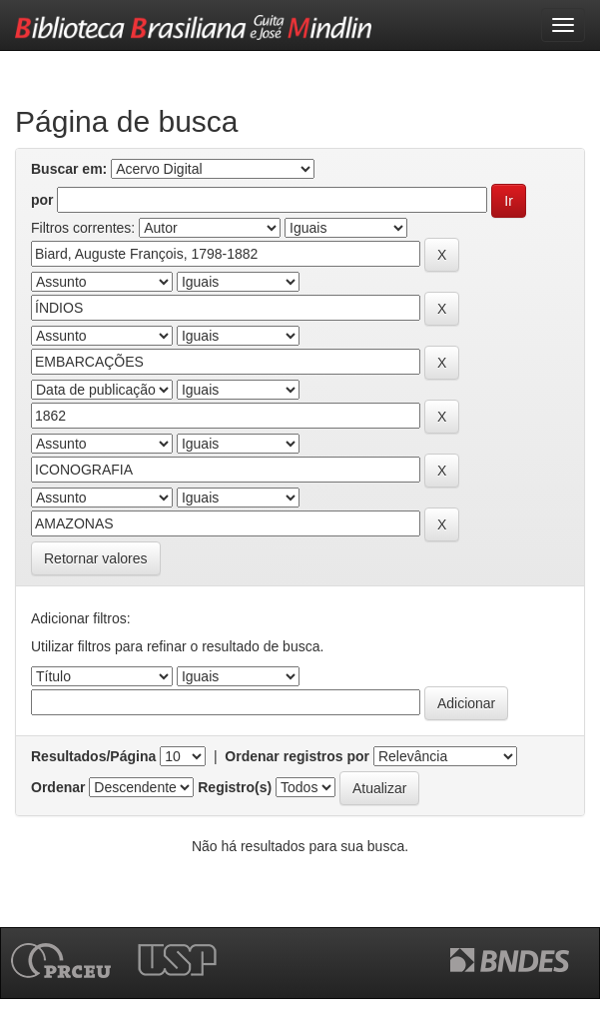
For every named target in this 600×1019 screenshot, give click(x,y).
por (42, 200)
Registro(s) (235, 787)
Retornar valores (96, 558)
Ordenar (58, 787)
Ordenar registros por (297, 756)
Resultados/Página (93, 756)
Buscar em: (69, 169)
